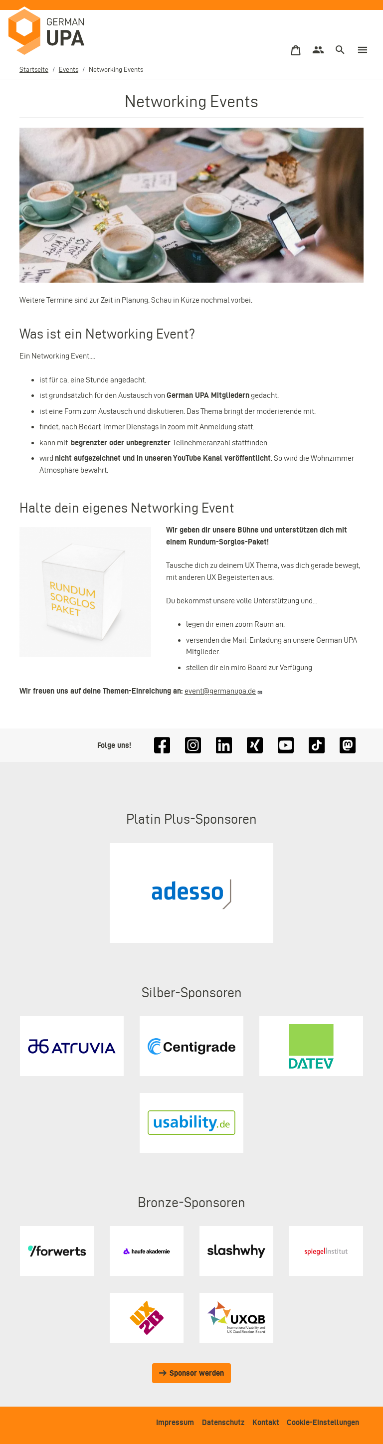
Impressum (175, 1422)
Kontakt (265, 1422)
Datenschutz (223, 1422)
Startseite (33, 69)
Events (68, 69)
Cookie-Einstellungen (323, 1422)
